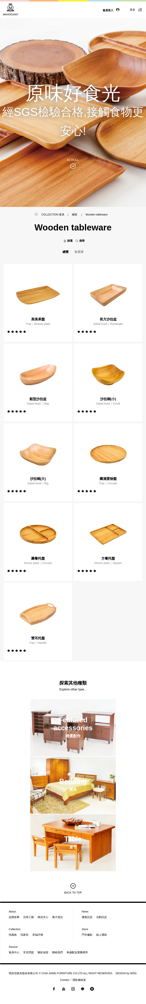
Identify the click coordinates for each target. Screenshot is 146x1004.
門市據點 (87, 934)
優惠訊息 (87, 917)
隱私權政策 (79, 979)
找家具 (25, 934)
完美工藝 (28, 917)
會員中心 (14, 952)
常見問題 (28, 952)
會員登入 (112, 10)
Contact (64, 979)
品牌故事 (14, 917)
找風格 (13, 934)
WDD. (133, 973)
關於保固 (43, 952)
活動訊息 (101, 917)
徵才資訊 (57, 917)
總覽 (66, 251)
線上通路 (101, 934)
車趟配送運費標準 (77, 952)
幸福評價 (37, 934)
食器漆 (78, 251)
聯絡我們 (57, 952)
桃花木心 (43, 917)
